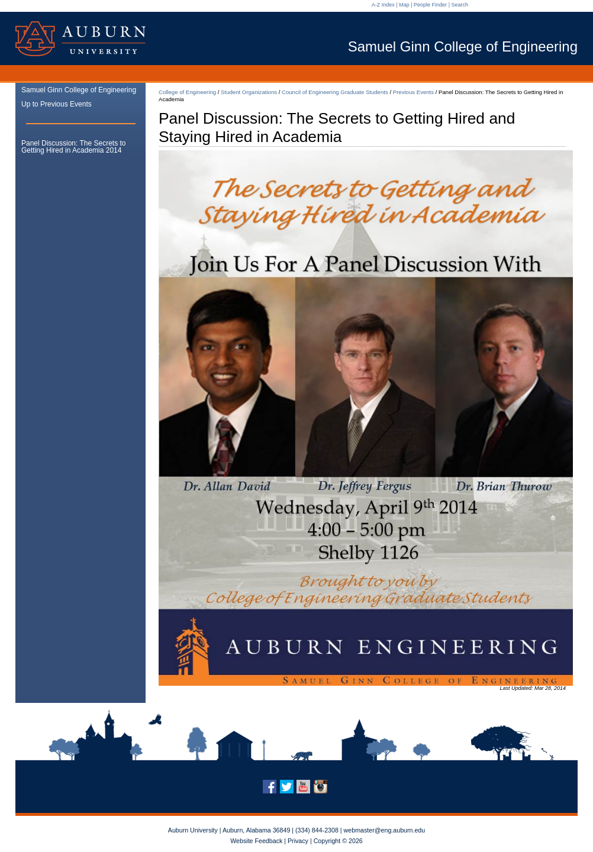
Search (459, 5)
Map (404, 5)
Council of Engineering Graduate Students (335, 92)
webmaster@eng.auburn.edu (385, 830)
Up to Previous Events (56, 104)
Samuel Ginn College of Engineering (78, 90)
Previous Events (413, 92)
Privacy (298, 840)
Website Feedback (256, 840)
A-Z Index (383, 5)
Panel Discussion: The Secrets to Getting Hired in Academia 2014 (73, 146)
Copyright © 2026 (338, 840)
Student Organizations (249, 92)
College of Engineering (187, 92)
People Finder (430, 5)
